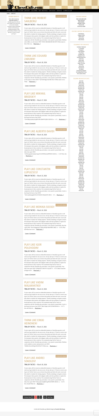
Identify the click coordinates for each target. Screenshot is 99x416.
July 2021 (81, 170)
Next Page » (50, 402)
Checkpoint (81, 54)
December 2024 (81, 109)
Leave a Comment (30, 53)
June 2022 (81, 154)
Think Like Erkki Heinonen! (34, 326)
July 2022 (81, 152)
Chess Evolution (81, 56)
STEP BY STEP (81, 29)
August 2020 (81, 177)
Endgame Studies (81, 40)
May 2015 (81, 179)
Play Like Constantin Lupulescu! (37, 175)
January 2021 (81, 174)
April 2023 (81, 139)
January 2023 (81, 143)
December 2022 (81, 145)
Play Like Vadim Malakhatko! (34, 288)
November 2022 (81, 146)
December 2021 (81, 162)
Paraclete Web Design (60, 413)
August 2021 (81, 168)
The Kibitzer (81, 74)
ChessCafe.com (50, 5)
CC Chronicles (81, 53)
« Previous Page (27, 402)
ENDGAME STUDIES (81, 28)
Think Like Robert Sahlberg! (35, 24)
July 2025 (81, 99)
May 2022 (81, 155)
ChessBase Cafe (81, 59)
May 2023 (81, 137)
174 (44, 402)
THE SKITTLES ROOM (81, 31)
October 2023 (81, 130)
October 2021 (81, 165)
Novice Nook (81, 65)
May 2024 (81, 119)
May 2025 (81, 102)
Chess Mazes (81, 57)
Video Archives (81, 44)
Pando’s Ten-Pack (81, 68)
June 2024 (81, 118)
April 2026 (81, 85)
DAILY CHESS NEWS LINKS (81, 23)
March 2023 (81, 140)
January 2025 (81, 108)
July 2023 (81, 134)
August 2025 (81, 97)
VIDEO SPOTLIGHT (81, 25)
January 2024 (81, 125)
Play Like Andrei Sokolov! (34, 364)
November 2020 (81, 176)
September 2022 (81, 149)
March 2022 (81, 158)
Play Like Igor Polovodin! (33, 250)
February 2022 (81, 159)
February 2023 (81, 142)
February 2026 (81, 88)
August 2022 (81, 151)
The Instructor (81, 72)
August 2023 (81, 133)
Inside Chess (81, 63)
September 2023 (81, 131)
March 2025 (81, 105)
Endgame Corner (81, 60)
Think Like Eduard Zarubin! (35, 62)
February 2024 (81, 124)
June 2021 (81, 171)
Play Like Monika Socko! (39, 211)
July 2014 (81, 194)
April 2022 (81, 157)
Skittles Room (81, 41)
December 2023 (81, 127)
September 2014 (81, 190)
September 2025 (81, 96)
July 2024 (81, 117)
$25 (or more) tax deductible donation (14, 24)
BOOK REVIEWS (81, 26)
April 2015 (81, 180)
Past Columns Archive (81, 78)
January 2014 (81, 195)
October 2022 (81, 148)
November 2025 (81, 93)
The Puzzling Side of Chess (81, 77)
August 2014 (81, 192)
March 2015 (81, 182)
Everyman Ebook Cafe (81, 62)
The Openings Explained (81, 75)
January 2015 (81, 185)
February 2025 (81, 106)
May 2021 (81, 173)
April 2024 (81, 121)
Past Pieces (81, 69)
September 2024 (81, 114)
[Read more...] (37, 48)
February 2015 (81, 183)
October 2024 (81, 112)
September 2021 (81, 167)
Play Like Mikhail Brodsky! (34, 99)
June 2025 (81, 100)
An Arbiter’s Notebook (81, 51)
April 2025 (81, 103)
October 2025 (81, 94)
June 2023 (81, 136)
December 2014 (81, 186)
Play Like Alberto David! (39, 136)
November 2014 (81, 188)
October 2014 (81, 189)
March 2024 (81, 122)
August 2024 (81, 115)
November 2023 (81, 128)
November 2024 (81, 111)
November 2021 (81, 164)
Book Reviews (81, 38)
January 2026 (81, 90)
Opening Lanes (81, 66)
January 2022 (81, 161)
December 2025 (81, 91)
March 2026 (81, 87)
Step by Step (81, 43)
